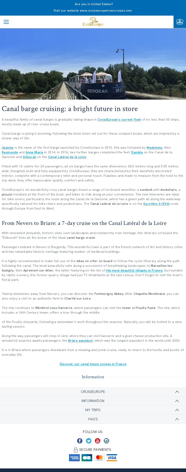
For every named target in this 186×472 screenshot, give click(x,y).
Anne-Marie (34, 152)
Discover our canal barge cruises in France (93, 364)
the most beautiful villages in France (134, 270)
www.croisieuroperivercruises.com (106, 10)
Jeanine (8, 148)
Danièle (137, 152)
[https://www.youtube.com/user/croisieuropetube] (97, 440)
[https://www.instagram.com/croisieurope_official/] (106, 440)
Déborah (29, 157)
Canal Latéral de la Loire (67, 157)
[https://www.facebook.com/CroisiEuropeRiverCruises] (79, 440)
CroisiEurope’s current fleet (119, 119)
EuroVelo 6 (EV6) (156, 204)
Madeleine (154, 148)
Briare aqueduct (80, 341)
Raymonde (10, 152)
